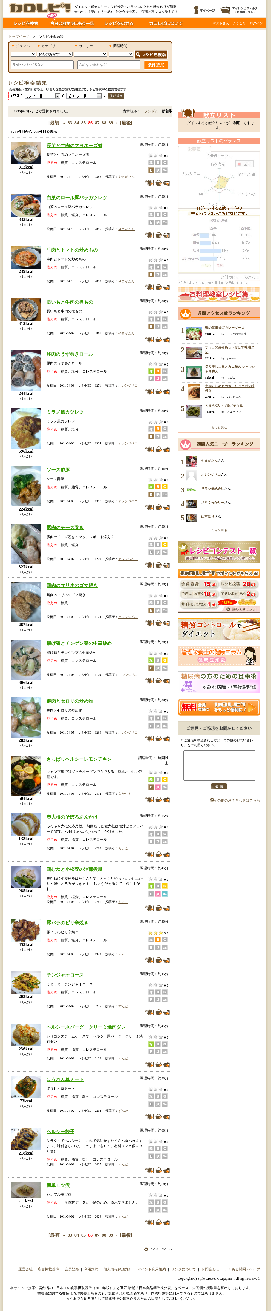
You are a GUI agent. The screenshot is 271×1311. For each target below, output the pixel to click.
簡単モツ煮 (58, 1185)
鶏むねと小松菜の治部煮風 (74, 869)
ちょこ (123, 848)
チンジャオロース (65, 975)
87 (97, 123)
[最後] (126, 123)
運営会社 (25, 1269)
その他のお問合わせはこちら (235, 806)
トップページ (19, 37)
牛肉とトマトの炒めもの (72, 250)
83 (70, 123)
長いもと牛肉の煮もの (70, 302)
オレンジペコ (128, 385)
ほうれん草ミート (65, 1079)
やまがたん (126, 176)
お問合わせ (210, 1269)
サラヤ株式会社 (212, 488)
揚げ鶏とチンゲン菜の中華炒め (79, 643)
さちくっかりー (212, 502)
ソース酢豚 (58, 469)
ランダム (151, 111)
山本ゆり (207, 516)
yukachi (123, 954)
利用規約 (91, 1269)
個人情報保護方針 (117, 1269)
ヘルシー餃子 (60, 1131)
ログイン (256, 23)
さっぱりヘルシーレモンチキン (79, 759)
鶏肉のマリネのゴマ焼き (72, 585)
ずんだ (123, 1006)
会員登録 (72, 1269)
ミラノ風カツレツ (65, 412)
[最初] (54, 123)
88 (104, 123)
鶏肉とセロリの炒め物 (70, 701)
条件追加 (156, 65)
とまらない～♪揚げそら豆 (224, 405)
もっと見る (219, 427)
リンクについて (183, 1269)
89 (111, 123)
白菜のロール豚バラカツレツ (77, 197)
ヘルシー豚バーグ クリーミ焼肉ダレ (86, 1027)
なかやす (124, 793)
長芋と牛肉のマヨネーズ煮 (74, 145)
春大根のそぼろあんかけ (72, 817)
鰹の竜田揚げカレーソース (224, 327)
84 (76, 123)
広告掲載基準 (48, 1269)
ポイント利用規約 (151, 1269)
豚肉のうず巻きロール (70, 354)
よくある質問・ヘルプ (242, 1269)
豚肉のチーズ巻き (65, 527)
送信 (219, 792)
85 (83, 123)
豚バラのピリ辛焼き (67, 922)
